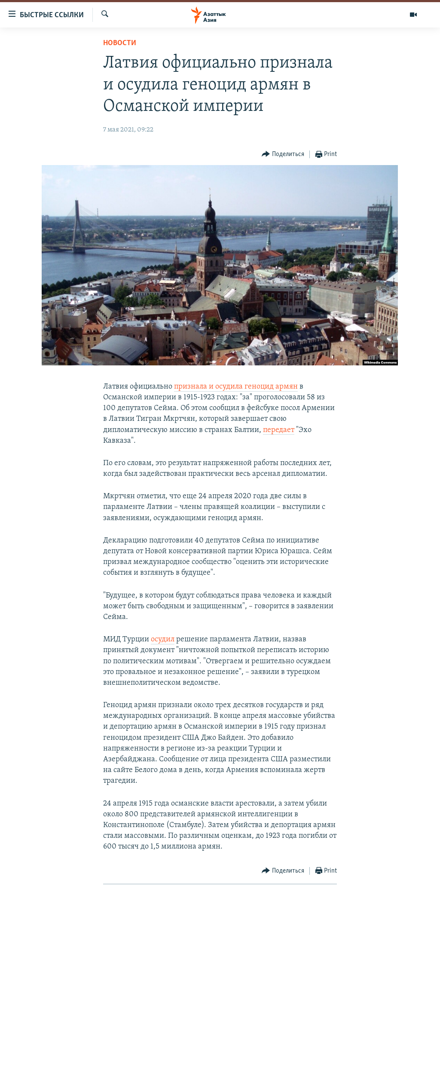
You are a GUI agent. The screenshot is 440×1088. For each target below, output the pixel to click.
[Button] (283, 154)
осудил (162, 639)
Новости (119, 43)
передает (278, 430)
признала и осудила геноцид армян (236, 387)
